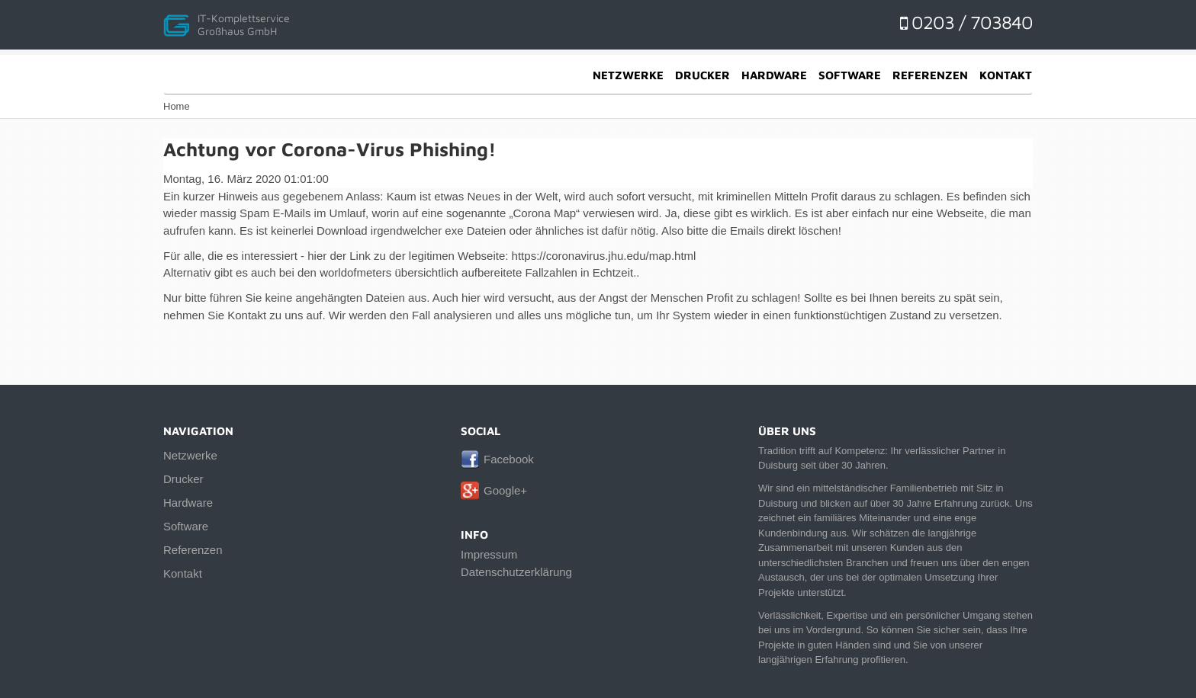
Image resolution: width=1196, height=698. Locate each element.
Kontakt (1005, 75)
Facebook (509, 459)
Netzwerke (628, 75)
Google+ (505, 490)
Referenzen (930, 75)
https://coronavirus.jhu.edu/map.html (604, 255)
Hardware (774, 75)
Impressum (489, 554)
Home (176, 106)
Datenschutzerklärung (516, 571)
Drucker (702, 75)
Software (849, 75)
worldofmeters (355, 272)
